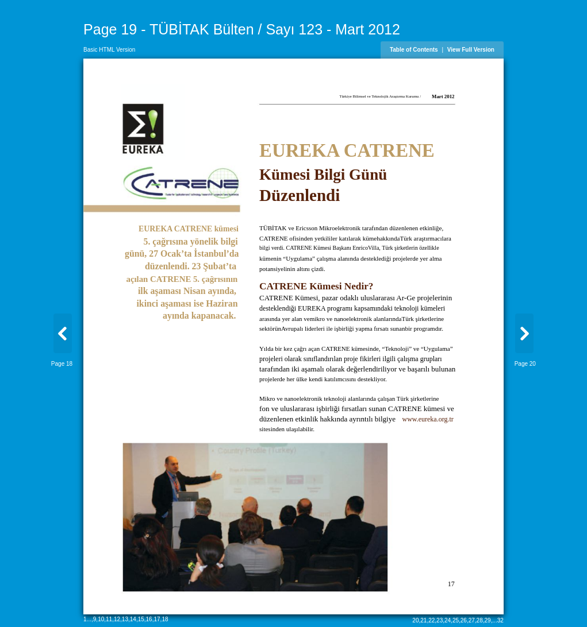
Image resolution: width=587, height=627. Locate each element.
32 (500, 620)
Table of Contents (414, 50)
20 (415, 620)
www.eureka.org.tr (427, 419)
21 (423, 620)
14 (133, 619)
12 (117, 619)
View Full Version (470, 50)
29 (488, 620)
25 (455, 620)
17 (157, 619)
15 (141, 619)
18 (165, 619)
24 (447, 620)
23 (439, 620)
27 (472, 620)
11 (109, 619)
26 (464, 620)
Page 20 (525, 364)
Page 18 (61, 364)
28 (480, 620)
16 (149, 619)
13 (125, 619)
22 (431, 620)
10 (101, 619)
